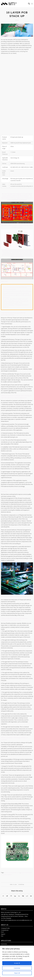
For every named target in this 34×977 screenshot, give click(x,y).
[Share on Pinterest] (11, 896)
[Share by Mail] (31, 896)
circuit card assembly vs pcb (12, 872)
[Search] (28, 3)
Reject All (17, 973)
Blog (17, 9)
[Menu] (32, 3)
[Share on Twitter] (7, 896)
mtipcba (22, 884)
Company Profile (5, 928)
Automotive (4, 944)
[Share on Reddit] (27, 896)
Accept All (17, 963)
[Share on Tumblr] (19, 896)
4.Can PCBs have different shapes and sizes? (15, 299)
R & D (2, 932)
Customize (17, 968)
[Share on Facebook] (3, 896)
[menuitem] (28, 3)
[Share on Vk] (23, 896)
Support (3, 934)
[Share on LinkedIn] (15, 896)
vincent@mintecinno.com (25, 920)
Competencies (4, 930)
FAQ (2, 936)
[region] (17, 961)
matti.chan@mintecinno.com (11, 920)
